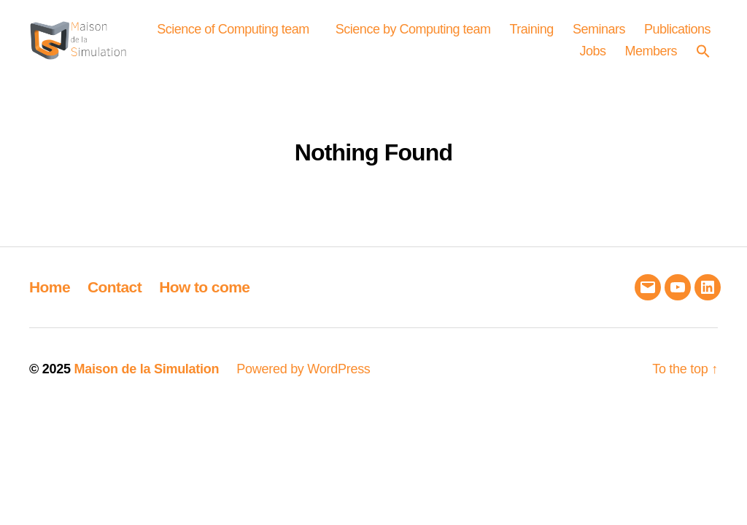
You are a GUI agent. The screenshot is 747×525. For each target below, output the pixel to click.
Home (49, 295)
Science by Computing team (498, 33)
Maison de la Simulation (146, 378)
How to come (204, 295)
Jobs (592, 55)
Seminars (684, 33)
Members (650, 55)
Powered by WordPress (303, 378)
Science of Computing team (318, 33)
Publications (527, 55)
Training (617, 33)
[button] (707, 55)
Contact (115, 295)
